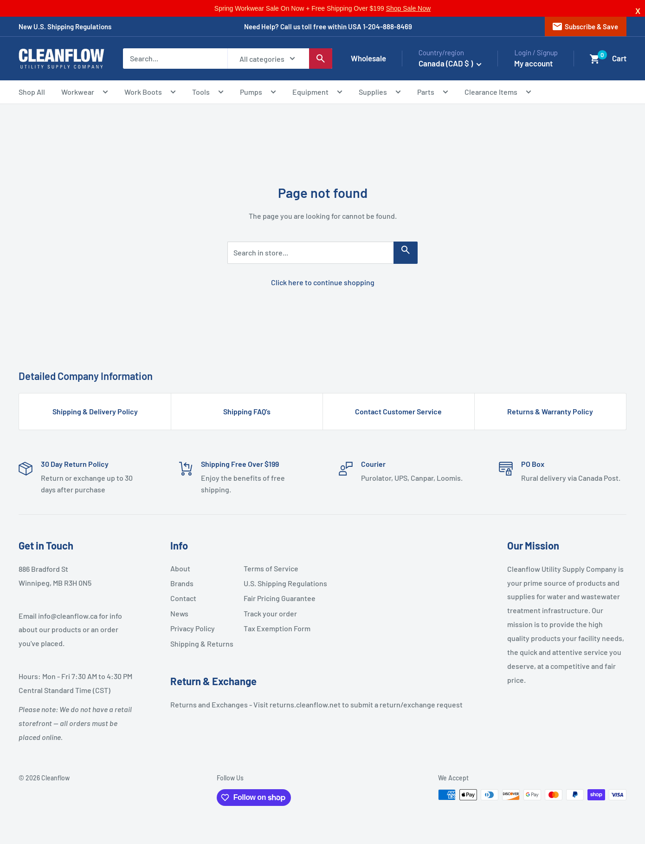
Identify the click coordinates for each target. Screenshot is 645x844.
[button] (594, 59)
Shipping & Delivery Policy (95, 411)
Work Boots (150, 93)
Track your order (270, 613)
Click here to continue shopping (322, 282)
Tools (208, 93)
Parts (432, 93)
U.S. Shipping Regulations (277, 583)
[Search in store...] (405, 253)
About (180, 568)
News (179, 613)
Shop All (32, 91)
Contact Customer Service (398, 411)
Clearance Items (497, 93)
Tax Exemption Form (277, 628)
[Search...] (175, 58)
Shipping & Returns (201, 643)
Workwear (84, 93)
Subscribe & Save (585, 26)
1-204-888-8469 (387, 26)
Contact (183, 598)
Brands (182, 583)
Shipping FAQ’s (247, 411)
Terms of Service (271, 568)
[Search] (320, 58)
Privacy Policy (192, 628)
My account (533, 63)
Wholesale (368, 58)
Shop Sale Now (408, 8)
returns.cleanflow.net (305, 704)
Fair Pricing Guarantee (277, 598)
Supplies (380, 93)
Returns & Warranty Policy (550, 411)
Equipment (317, 93)
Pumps (258, 93)
